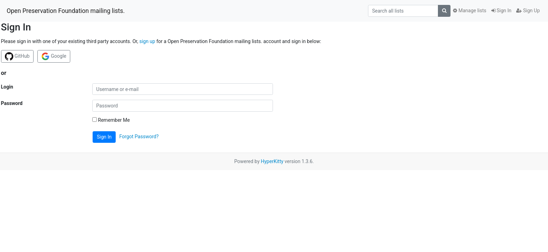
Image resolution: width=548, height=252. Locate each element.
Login (7, 87)
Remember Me (111, 120)
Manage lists (469, 10)
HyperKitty (272, 161)
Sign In (501, 10)
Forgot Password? (139, 136)
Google (53, 56)
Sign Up (528, 10)
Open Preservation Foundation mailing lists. (66, 10)
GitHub (17, 56)
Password (12, 103)
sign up (147, 41)
